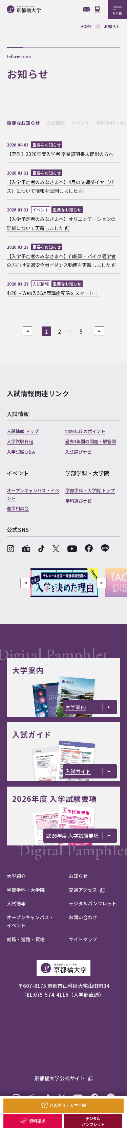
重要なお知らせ (23, 122)
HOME (86, 26)
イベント (80, 122)
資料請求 (37, 1121)
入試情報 (55, 122)
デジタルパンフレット (93, 1121)
